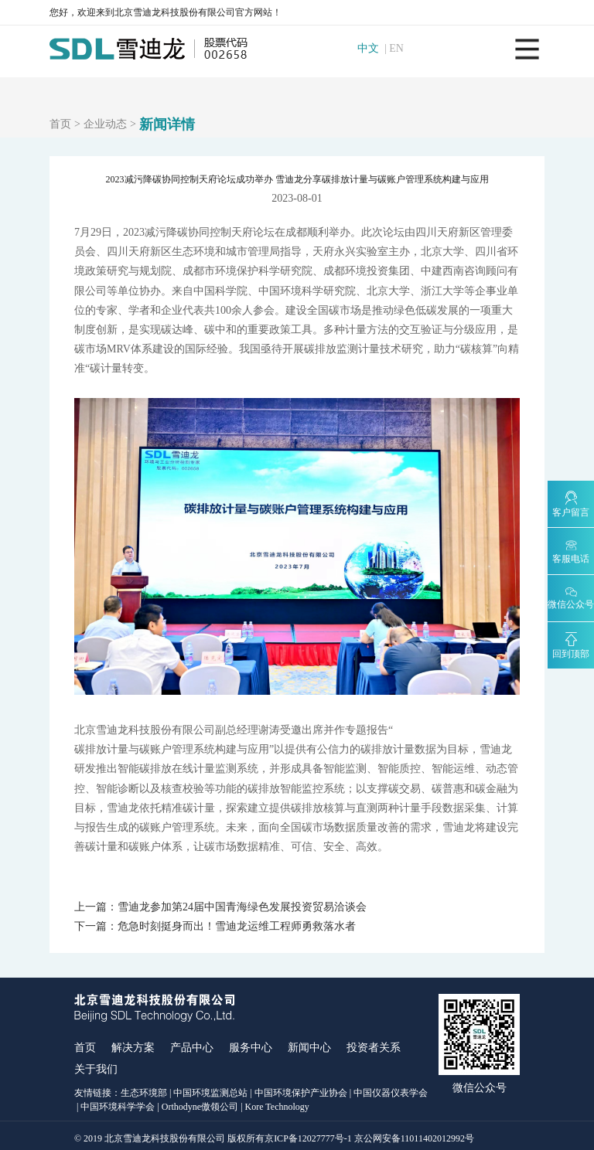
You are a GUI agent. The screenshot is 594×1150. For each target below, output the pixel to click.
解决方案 (133, 1043)
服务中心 (250, 1043)
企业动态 (105, 124)
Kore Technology (277, 1101)
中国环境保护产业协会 (300, 1088)
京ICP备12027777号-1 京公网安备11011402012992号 (369, 1133)
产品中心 (191, 1043)
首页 (60, 124)
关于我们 (96, 1064)
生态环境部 (144, 1088)
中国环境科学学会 (117, 1101)
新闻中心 (309, 1043)
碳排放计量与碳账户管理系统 (144, 749)
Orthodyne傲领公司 (200, 1101)
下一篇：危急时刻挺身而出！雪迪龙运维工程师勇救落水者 (215, 924)
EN (401, 48)
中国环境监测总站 (210, 1088)
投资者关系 (373, 1043)
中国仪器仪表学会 (390, 1088)
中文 (372, 48)
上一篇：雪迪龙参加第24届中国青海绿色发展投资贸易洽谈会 (220, 907)
